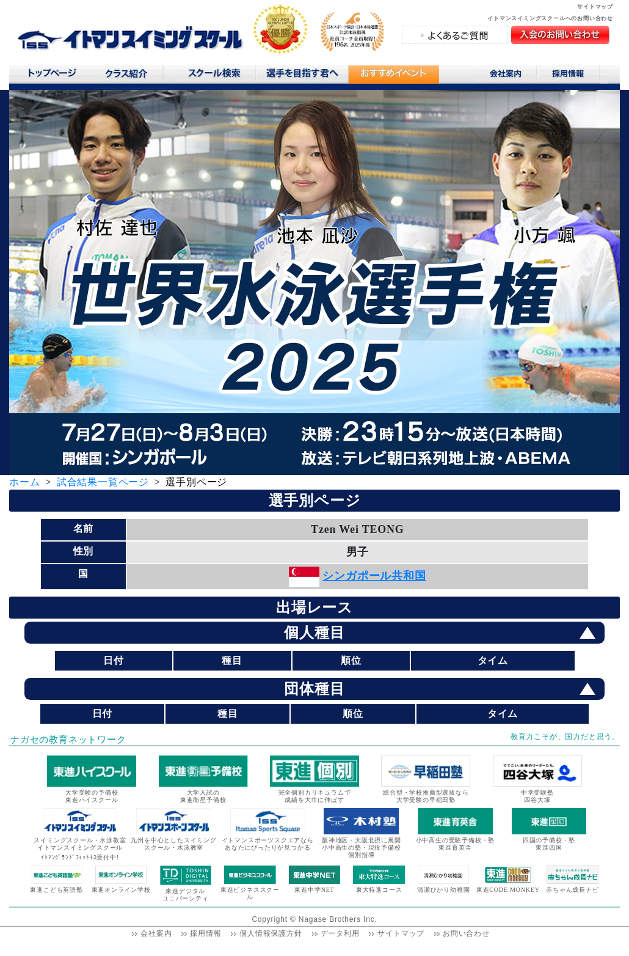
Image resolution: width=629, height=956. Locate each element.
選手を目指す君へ (301, 75)
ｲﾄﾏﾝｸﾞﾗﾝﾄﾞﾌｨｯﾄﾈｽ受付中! (80, 857)
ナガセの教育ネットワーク (68, 740)
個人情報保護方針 (270, 933)
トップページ (51, 75)
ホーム (24, 482)
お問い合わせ (466, 933)
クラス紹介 (131, 77)
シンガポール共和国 (374, 576)
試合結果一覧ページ (103, 482)
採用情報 (572, 75)
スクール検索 (216, 75)
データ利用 (340, 933)
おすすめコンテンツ (393, 77)
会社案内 (506, 75)
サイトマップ (595, 7)
